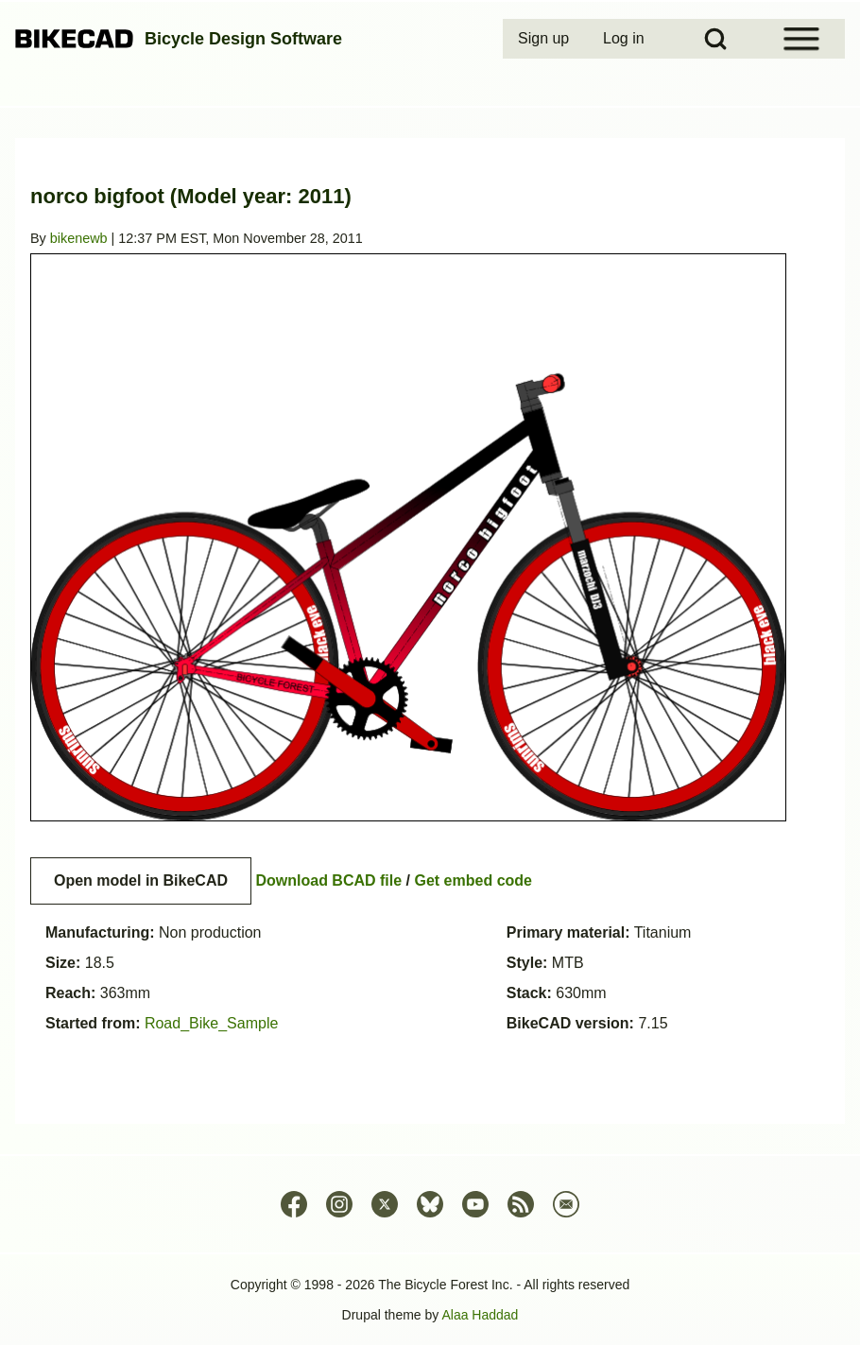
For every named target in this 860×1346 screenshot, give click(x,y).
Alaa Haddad (479, 1314)
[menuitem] (545, 39)
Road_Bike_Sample (211, 1023)
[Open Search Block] (715, 39)
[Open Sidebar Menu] (801, 39)
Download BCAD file (328, 880)
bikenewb (79, 238)
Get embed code (473, 880)
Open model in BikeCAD (141, 880)
